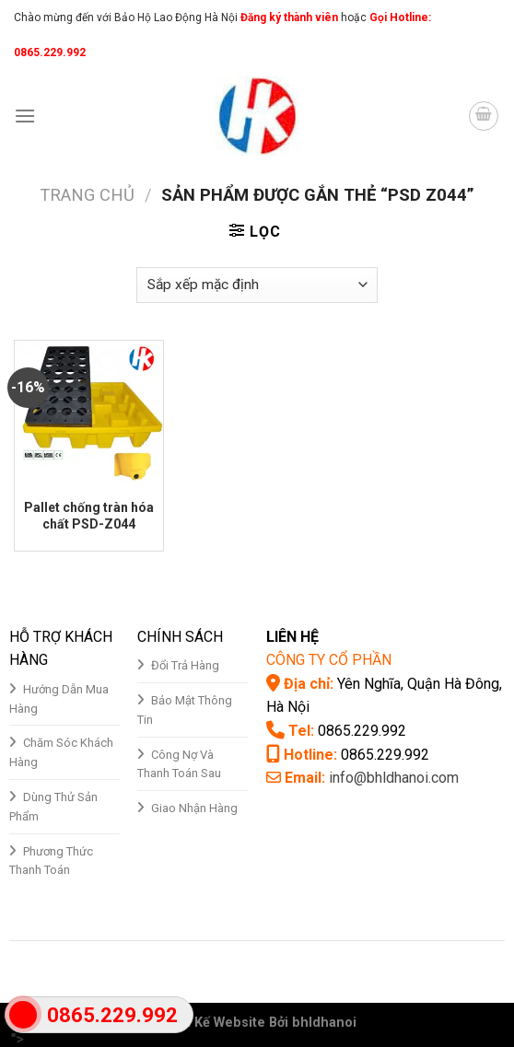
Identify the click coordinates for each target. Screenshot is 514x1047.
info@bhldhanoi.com (394, 777)
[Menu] (25, 115)
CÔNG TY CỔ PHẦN (328, 660)
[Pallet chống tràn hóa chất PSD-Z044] (89, 415)
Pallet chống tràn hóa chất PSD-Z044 (89, 515)
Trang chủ (87, 194)
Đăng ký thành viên (288, 17)
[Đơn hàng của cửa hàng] (257, 285)
